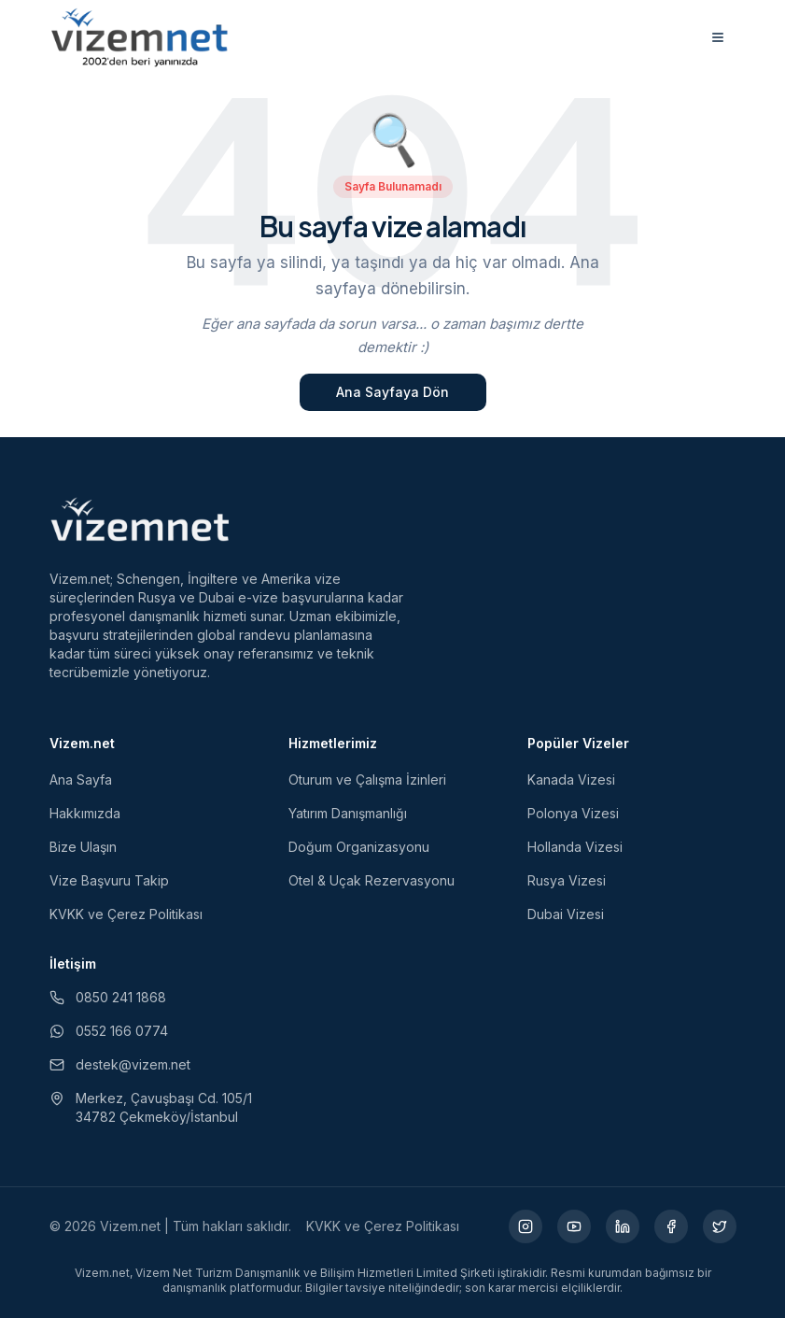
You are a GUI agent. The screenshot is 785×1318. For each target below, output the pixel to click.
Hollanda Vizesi (575, 847)
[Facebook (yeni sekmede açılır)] (671, 1226)
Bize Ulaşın (83, 847)
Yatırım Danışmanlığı (347, 813)
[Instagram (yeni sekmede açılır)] (525, 1226)
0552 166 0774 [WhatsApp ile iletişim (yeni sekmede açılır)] (108, 1031)
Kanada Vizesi (571, 779)
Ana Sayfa (80, 779)
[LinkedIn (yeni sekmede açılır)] (622, 1226)
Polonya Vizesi (573, 813)
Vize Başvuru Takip (109, 880)
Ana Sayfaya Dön (392, 392)
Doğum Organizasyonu (358, 847)
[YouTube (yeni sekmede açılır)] (574, 1226)
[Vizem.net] (140, 519)
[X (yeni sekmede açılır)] (719, 1226)
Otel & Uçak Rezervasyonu (371, 880)
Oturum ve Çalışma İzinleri (367, 779)
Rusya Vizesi (566, 880)
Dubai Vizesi (565, 914)
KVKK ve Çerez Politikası (126, 914)
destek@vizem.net (119, 1064)
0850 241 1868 (107, 997)
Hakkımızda (84, 813)
